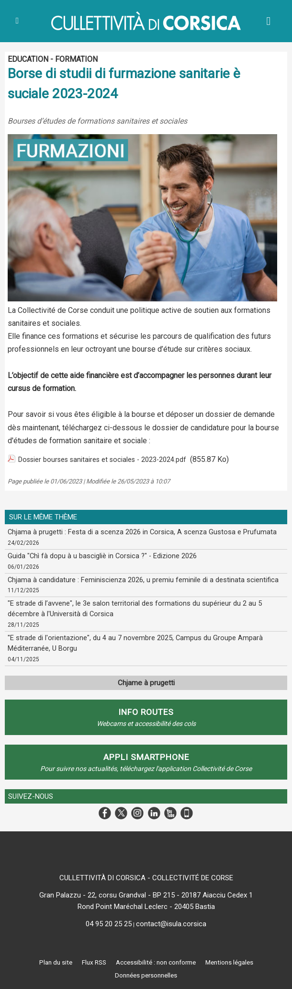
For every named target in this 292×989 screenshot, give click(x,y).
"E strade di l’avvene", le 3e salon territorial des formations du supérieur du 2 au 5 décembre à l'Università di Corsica (145, 607)
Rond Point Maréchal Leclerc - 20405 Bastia (146, 902)
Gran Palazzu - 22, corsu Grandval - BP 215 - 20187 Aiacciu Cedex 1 (146, 891)
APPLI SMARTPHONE (146, 754)
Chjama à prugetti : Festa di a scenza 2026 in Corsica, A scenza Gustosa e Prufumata (135, 532)
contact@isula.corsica (171, 920)
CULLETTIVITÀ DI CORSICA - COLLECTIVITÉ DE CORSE (146, 874)
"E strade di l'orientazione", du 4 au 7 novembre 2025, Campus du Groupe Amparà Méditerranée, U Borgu (130, 641)
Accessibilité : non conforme (157, 959)
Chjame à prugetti (146, 680)
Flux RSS (89, 959)
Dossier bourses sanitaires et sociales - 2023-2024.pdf (112, 459)
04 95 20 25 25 (109, 920)
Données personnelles (146, 972)
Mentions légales (238, 959)
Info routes (146, 709)
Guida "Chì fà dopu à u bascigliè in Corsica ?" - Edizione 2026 (97, 555)
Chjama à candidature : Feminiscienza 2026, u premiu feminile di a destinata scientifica (138, 579)
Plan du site (45, 959)
